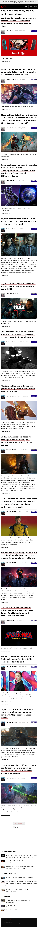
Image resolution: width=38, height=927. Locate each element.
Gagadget (3, 6)
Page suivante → (19, 812)
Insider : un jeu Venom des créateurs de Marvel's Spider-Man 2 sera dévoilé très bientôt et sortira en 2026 (18, 72)
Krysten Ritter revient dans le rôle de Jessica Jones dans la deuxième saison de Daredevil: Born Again (19, 221)
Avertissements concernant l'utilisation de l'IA (14, 913)
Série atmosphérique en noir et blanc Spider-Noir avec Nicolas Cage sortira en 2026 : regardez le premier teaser (18, 333)
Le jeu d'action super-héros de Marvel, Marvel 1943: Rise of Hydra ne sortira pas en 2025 (18, 285)
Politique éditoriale (7, 911)
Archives (4, 918)
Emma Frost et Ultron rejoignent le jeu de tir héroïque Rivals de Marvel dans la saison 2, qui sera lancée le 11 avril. (19, 549)
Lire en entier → (5, 61)
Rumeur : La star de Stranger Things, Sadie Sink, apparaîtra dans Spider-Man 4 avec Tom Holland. (18, 652)
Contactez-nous (6, 914)
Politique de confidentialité (9, 916)
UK (2, 922)
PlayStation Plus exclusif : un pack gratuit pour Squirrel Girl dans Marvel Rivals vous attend (18, 386)
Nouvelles (34, 31)
